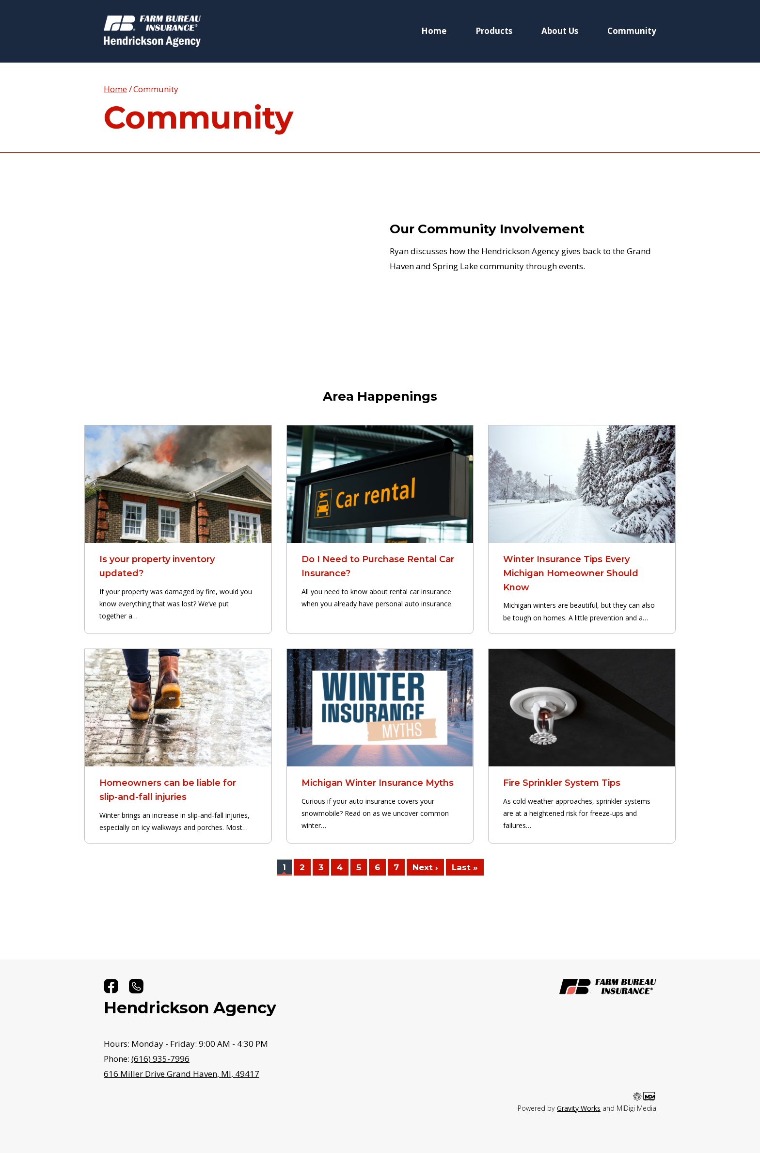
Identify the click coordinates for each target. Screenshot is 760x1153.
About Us (559, 30)
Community (631, 30)
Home (433, 30)
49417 (181, 1073)
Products (493, 30)
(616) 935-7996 (160, 1058)
